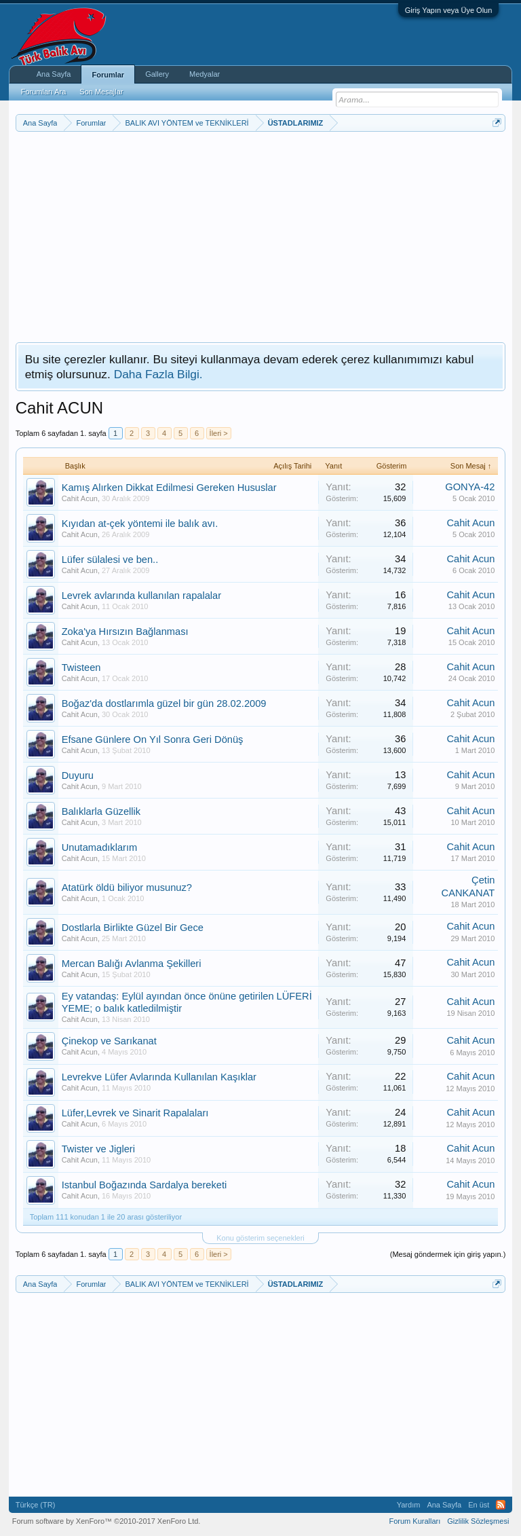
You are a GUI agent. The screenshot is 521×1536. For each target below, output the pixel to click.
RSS (500, 1505)
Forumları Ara (43, 92)
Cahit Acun (80, 498)
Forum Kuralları (414, 1521)
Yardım (409, 1505)
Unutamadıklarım (100, 847)
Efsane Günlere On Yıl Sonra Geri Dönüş (153, 739)
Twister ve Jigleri (98, 1149)
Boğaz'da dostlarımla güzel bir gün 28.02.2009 (164, 703)
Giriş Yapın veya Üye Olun (449, 10)
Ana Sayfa (54, 74)
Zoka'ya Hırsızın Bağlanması (125, 631)
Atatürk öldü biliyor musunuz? (127, 887)
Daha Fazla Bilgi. (158, 374)
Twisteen (81, 667)
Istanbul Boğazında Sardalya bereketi (144, 1185)
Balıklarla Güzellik (101, 811)
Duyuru (78, 775)
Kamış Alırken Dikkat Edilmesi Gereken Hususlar (169, 487)
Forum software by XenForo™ (106, 1521)
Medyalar (204, 74)
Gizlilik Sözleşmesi (478, 1521)
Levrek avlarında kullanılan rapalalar (141, 595)
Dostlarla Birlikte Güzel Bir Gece (133, 927)
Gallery (157, 74)
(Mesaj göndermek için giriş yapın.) (448, 1254)
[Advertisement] (261, 234)
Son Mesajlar (101, 92)
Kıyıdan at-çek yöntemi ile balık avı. (140, 523)
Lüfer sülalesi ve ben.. (110, 559)
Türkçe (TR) (36, 1505)
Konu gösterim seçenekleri (260, 1238)
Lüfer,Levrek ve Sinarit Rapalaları (135, 1113)
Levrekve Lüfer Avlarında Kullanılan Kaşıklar (159, 1077)
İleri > (219, 433)
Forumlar (108, 75)
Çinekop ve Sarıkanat (109, 1041)
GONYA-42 (470, 486)
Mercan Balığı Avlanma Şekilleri (131, 963)
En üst (478, 1505)
